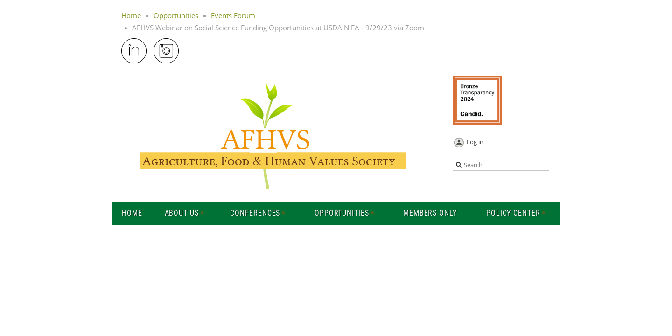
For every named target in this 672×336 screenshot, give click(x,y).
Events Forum (233, 15)
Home (131, 15)
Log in (475, 142)
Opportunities (176, 15)
